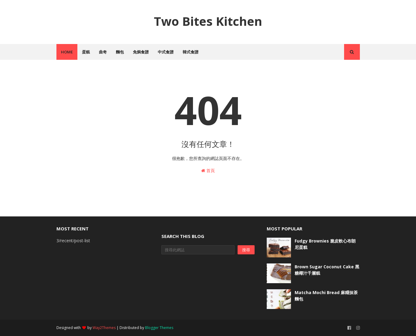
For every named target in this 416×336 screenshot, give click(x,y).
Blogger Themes (159, 327)
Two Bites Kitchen (208, 21)
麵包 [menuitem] (120, 52)
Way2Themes (104, 327)
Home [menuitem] (67, 52)
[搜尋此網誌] (198, 249)
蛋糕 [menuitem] (86, 52)
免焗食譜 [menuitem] (141, 52)
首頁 (208, 170)
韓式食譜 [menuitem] (190, 52)
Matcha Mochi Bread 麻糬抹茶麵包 (326, 296)
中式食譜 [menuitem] (166, 52)
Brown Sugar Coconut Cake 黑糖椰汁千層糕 (327, 270)
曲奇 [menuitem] (103, 52)
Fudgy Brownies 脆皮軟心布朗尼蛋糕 (325, 244)
